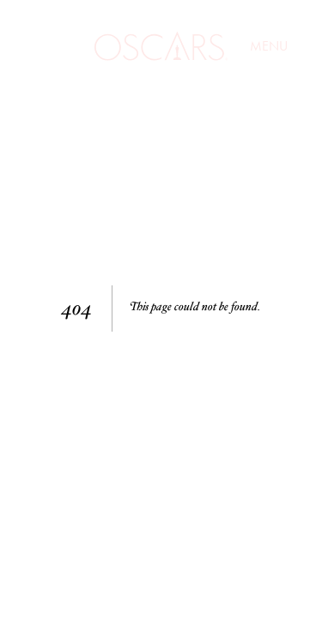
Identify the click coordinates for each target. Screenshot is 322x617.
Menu (269, 47)
